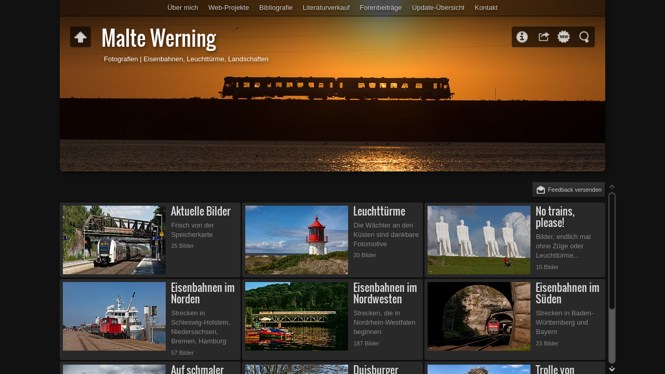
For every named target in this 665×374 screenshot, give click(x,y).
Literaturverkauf (326, 7)
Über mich (182, 7)
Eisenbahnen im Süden (568, 293)
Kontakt (486, 7)
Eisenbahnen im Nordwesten (385, 293)
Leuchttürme (379, 211)
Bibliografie (275, 7)
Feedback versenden (575, 189)
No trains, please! (555, 217)
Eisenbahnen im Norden (203, 293)
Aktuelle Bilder (201, 211)
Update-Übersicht (438, 7)
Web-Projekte (228, 7)
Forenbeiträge (381, 7)
